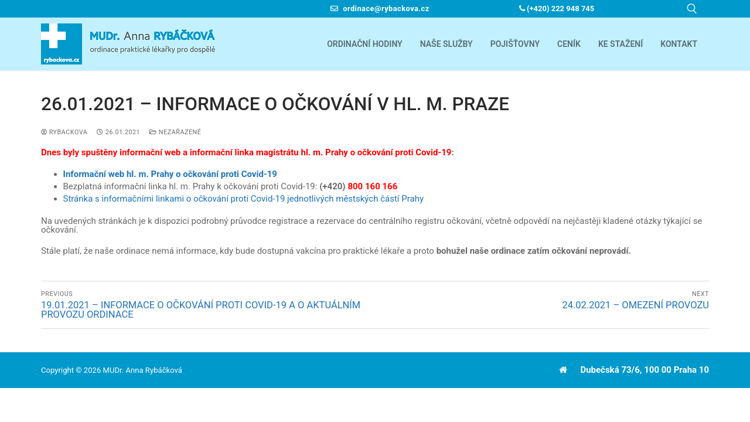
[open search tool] (692, 9)
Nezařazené (175, 132)
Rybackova (64, 132)
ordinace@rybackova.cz (379, 8)
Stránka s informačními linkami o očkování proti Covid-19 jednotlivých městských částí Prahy (243, 198)
